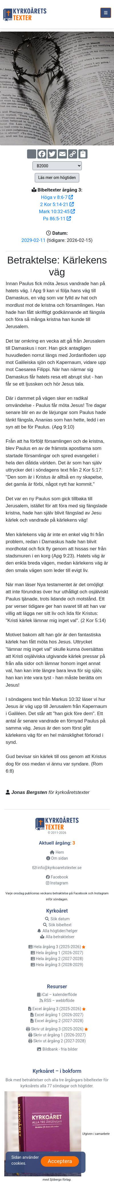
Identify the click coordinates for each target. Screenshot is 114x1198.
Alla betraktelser (57, 936)
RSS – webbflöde (57, 1000)
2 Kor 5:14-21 (57, 204)
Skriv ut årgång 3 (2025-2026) (55, 1029)
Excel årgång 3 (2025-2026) (54, 1008)
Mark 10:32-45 (57, 211)
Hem (57, 852)
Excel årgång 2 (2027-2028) (56, 1020)
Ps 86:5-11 (57, 218)
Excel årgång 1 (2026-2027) (56, 1014)
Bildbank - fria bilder (57, 1049)
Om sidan (57, 858)
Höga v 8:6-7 (57, 197)
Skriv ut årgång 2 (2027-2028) (57, 1041)
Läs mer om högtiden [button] (57, 177)
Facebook (57, 877)
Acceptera (60, 1161)
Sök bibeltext (57, 925)
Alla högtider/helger (57, 931)
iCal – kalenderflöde (57, 994)
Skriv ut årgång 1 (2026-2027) (57, 1035)
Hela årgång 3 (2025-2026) (54, 946)
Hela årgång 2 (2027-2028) (57, 958)
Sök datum (57, 919)
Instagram (57, 883)
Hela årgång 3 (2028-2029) (57, 964)
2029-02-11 (33, 240)
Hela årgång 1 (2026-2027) (57, 952)
